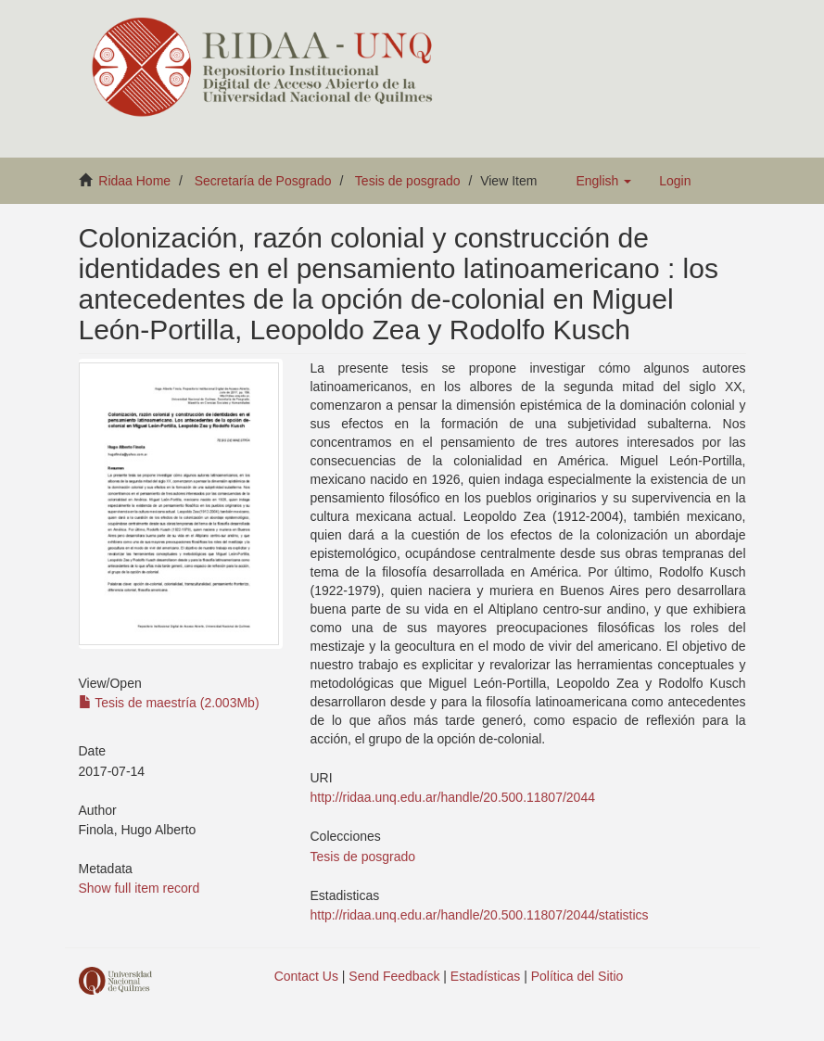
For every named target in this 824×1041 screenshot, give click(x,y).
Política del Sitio (577, 976)
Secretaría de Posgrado (263, 180)
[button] (603, 181)
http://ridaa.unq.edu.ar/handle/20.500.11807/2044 (453, 797)
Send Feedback (394, 976)
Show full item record (139, 888)
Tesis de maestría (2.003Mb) (169, 702)
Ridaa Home (134, 180)
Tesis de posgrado (408, 180)
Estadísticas (485, 976)
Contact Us (306, 976)
